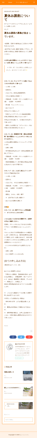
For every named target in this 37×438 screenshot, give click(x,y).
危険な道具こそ (9, 372)
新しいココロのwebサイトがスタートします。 (18, 388)
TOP (3, 2)
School (10, 2)
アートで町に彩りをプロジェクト (22, 2)
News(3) (6, 325)
